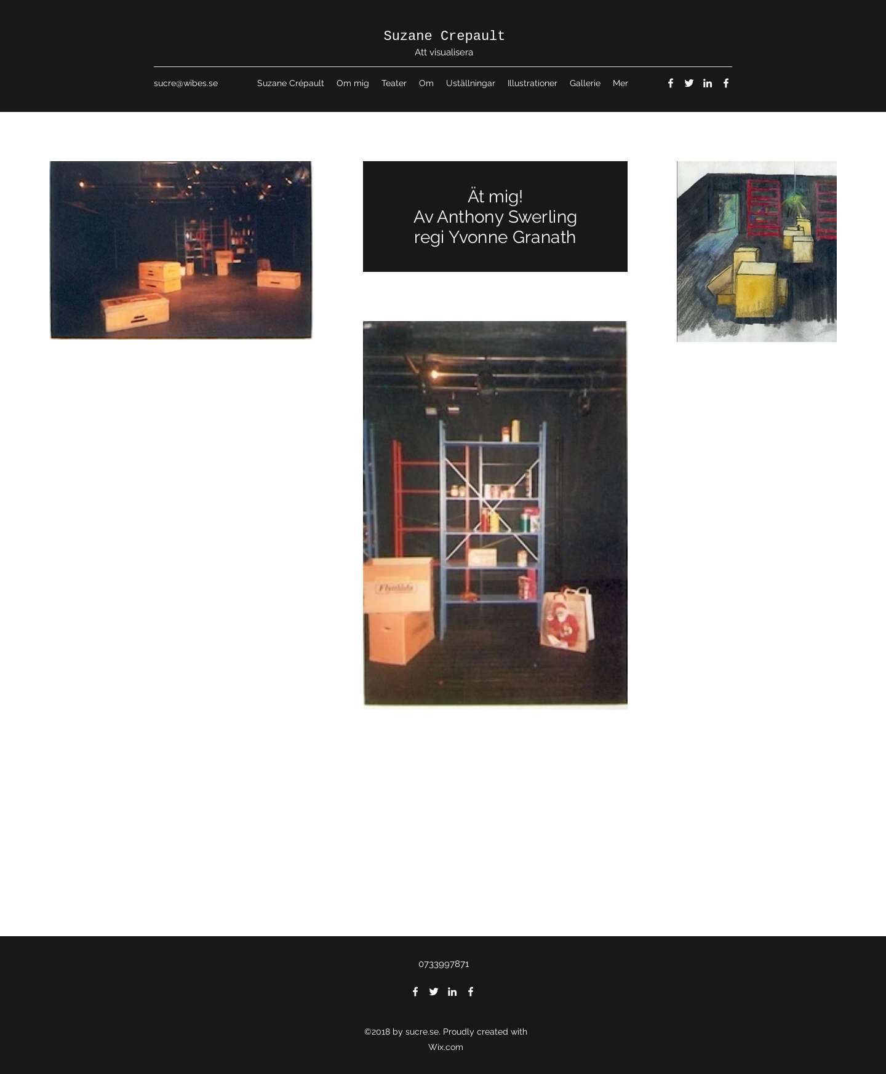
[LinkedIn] (707, 83)
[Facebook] (670, 83)
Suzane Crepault (444, 36)
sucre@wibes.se (186, 83)
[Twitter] (689, 83)
